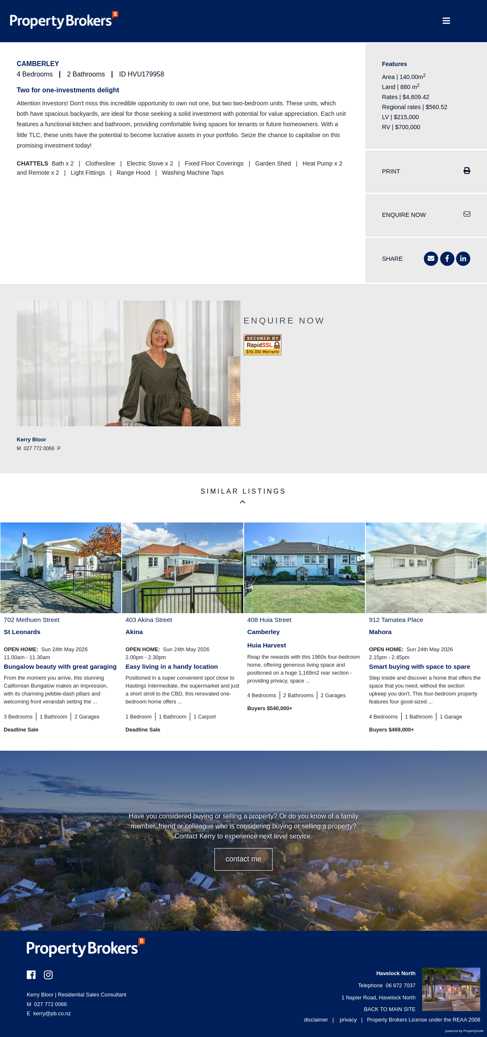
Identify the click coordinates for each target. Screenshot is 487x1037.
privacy (348, 1020)
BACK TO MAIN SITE (390, 1009)
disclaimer (316, 1020)
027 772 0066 (47, 1004)
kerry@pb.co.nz (52, 1013)
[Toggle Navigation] (446, 21)
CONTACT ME (243, 859)
